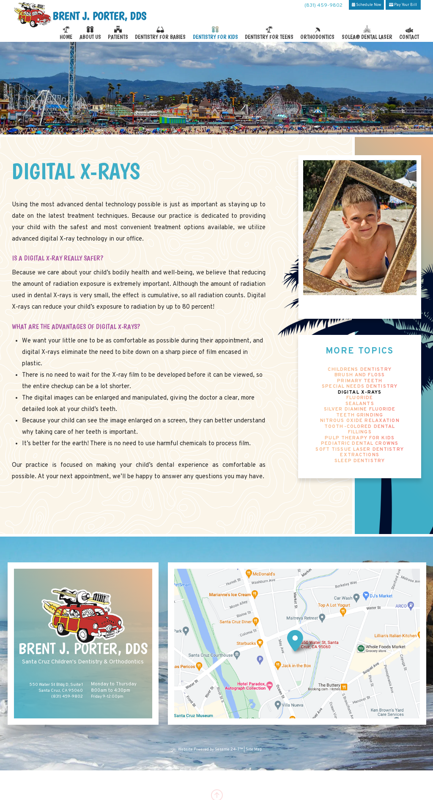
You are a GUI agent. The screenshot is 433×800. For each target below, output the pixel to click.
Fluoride (359, 398)
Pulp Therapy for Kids (360, 438)
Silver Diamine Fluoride (360, 409)
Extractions (359, 455)
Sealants (359, 404)
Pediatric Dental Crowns (359, 444)
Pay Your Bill (403, 5)
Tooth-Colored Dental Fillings (359, 430)
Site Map (254, 749)
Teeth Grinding (359, 415)
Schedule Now (366, 5)
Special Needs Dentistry (359, 386)
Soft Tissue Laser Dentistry (359, 449)
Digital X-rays (360, 392)
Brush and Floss (359, 375)
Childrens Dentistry (359, 370)
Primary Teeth (359, 381)
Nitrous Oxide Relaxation (360, 421)
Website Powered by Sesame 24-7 (207, 749)
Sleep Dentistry (359, 461)
